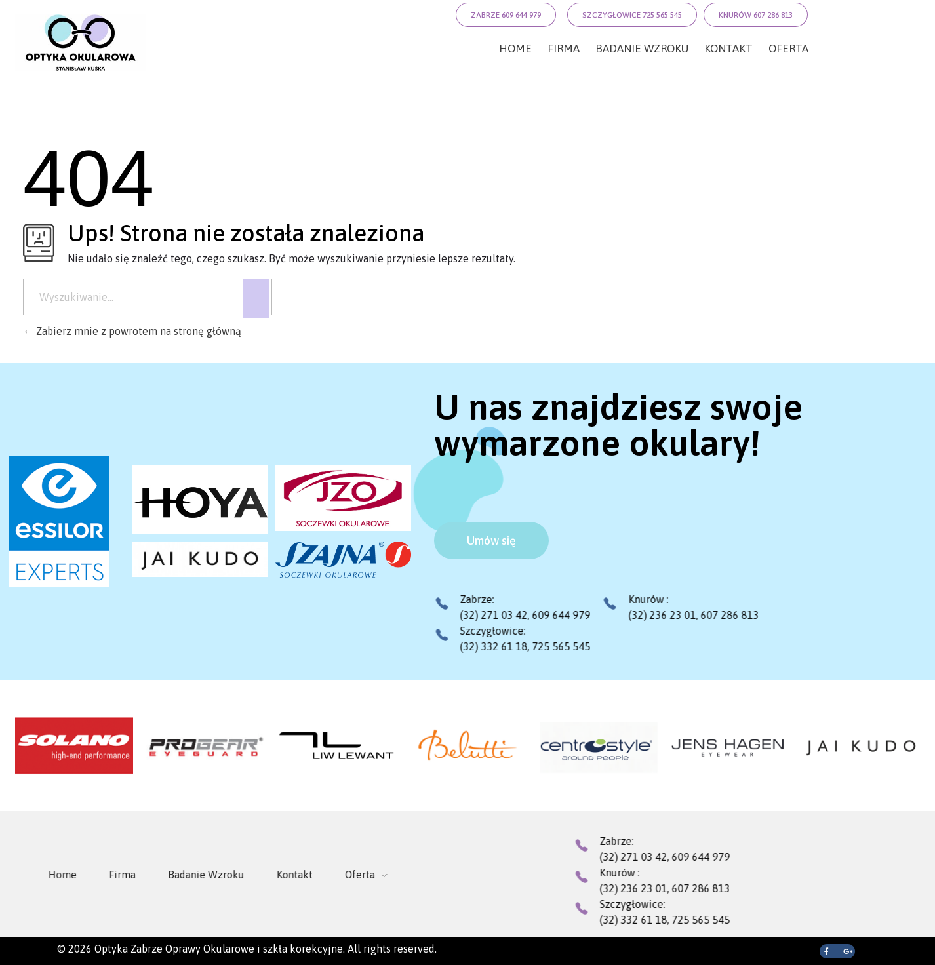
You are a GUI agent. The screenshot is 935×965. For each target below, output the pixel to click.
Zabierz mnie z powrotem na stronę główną (132, 331)
